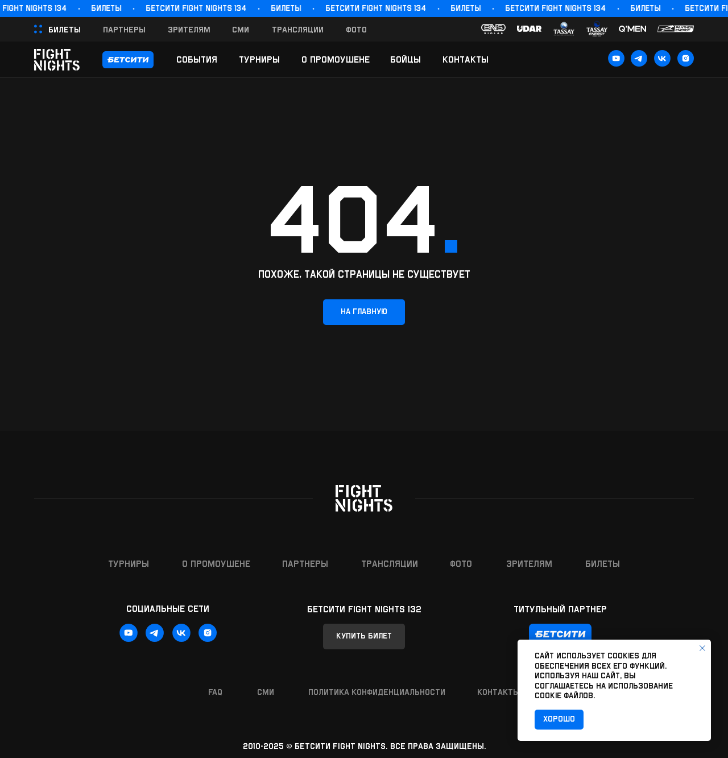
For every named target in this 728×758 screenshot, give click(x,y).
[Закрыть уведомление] (702, 648)
